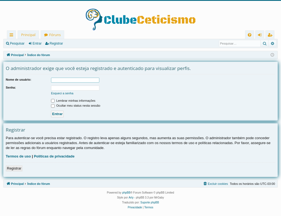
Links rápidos (12, 35)
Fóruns (55, 34)
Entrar (37, 43)
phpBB (126, 192)
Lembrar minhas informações (73, 100)
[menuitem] (249, 35)
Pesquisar (17, 43)
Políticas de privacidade (54, 156)
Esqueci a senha (62, 93)
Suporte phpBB (149, 202)
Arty (131, 197)
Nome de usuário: (18, 79)
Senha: (11, 87)
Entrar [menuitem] (261, 35)
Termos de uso (18, 156)
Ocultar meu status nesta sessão (75, 105)
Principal (28, 34)
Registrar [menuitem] (271, 35)
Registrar (56, 43)
